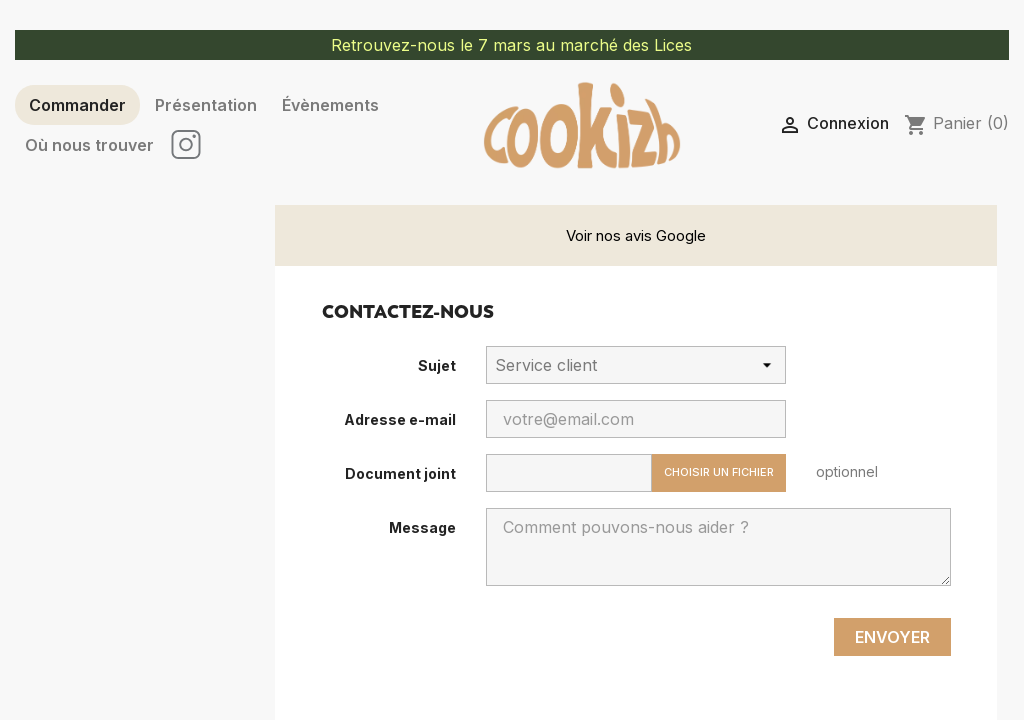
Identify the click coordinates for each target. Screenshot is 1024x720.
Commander (77, 105)
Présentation (206, 105)
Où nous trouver (89, 145)
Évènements (330, 105)
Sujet (437, 365)
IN (187, 145)
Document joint (400, 473)
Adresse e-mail (400, 419)
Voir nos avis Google (636, 235)
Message (422, 527)
